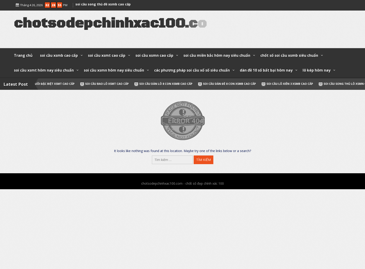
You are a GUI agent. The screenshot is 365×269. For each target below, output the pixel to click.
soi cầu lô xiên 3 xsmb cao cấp (291, 84)
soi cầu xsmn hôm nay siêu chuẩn (114, 70)
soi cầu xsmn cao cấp (154, 55)
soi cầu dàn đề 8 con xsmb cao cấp (231, 84)
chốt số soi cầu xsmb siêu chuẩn (289, 55)
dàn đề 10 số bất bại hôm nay (266, 70)
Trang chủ (23, 55)
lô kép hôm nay (317, 70)
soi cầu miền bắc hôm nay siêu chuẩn (216, 55)
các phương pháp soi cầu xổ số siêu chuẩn (192, 70)
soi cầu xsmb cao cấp (59, 55)
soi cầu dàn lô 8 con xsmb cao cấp (167, 84)
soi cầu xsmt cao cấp (106, 55)
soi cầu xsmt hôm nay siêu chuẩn (44, 70)
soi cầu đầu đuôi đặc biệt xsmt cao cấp (46, 84)
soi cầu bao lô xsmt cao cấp (108, 84)
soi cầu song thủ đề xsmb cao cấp (103, 3)
